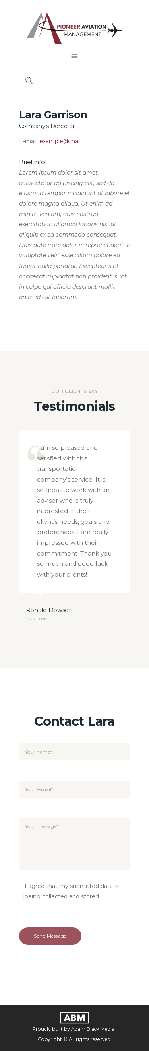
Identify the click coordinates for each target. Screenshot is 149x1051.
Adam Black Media (92, 1029)
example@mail (60, 141)
